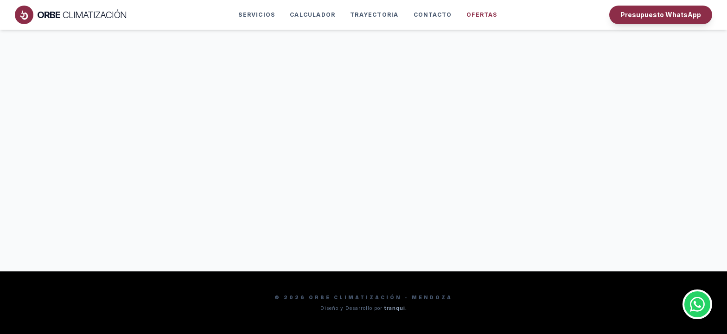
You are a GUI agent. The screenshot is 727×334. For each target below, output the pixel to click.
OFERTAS (481, 14)
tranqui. (395, 308)
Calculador (312, 14)
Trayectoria (374, 14)
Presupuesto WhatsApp (660, 15)
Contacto (433, 14)
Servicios (256, 14)
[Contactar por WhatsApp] (697, 304)
